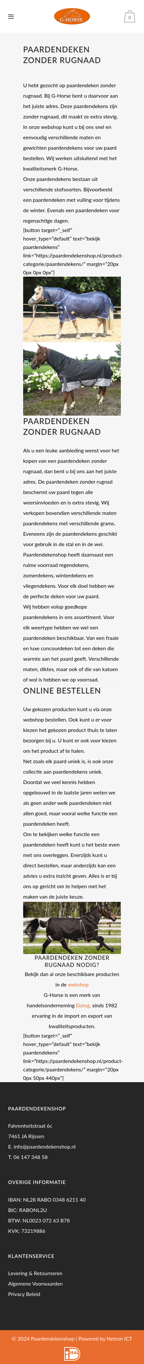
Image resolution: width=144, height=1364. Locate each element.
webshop (78, 984)
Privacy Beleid (24, 1294)
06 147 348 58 (30, 1157)
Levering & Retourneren (35, 1273)
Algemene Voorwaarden (35, 1283)
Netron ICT (119, 1338)
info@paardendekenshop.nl (45, 1146)
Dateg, (83, 1005)
